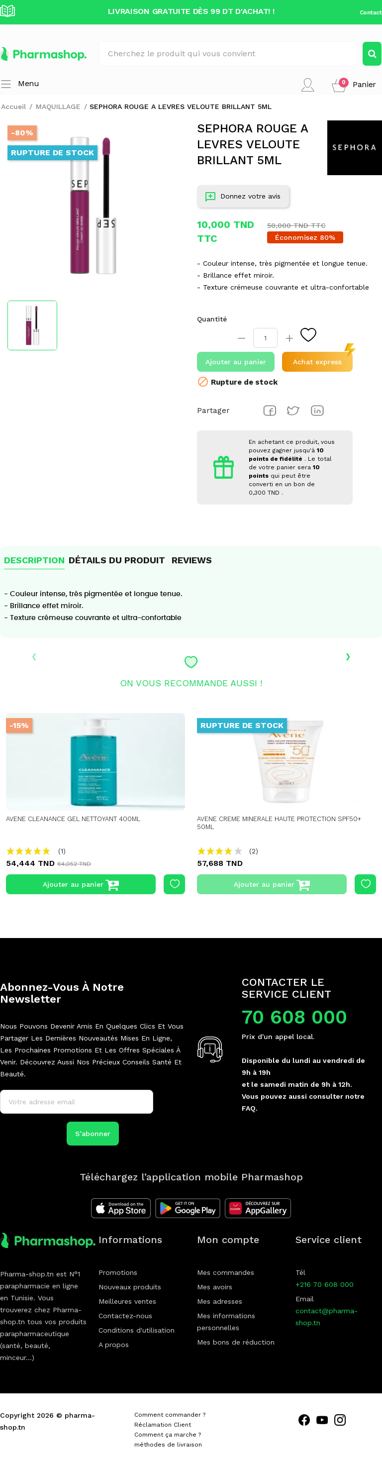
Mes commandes (225, 1272)
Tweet (293, 410)
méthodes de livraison (168, 1444)
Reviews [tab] (192, 560)
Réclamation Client (162, 1424)
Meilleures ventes (127, 1301)
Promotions (117, 1272)
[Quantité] (265, 338)
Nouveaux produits (129, 1287)
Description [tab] (34, 560)
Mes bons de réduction (236, 1342)
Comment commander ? (169, 1414)
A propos (113, 1345)
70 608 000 (294, 1017)
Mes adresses (219, 1301)
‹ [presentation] (34, 655)
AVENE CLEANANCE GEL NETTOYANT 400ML (79, 819)
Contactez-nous (125, 1316)
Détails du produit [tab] (117, 560)
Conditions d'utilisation (136, 1330)
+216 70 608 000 (324, 1284)
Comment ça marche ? (167, 1434)
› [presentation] (348, 655)
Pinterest (317, 410)
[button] (354, 85)
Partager (270, 410)
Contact (371, 12)
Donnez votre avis (243, 198)
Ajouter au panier (235, 362)
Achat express (317, 362)
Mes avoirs (214, 1287)
